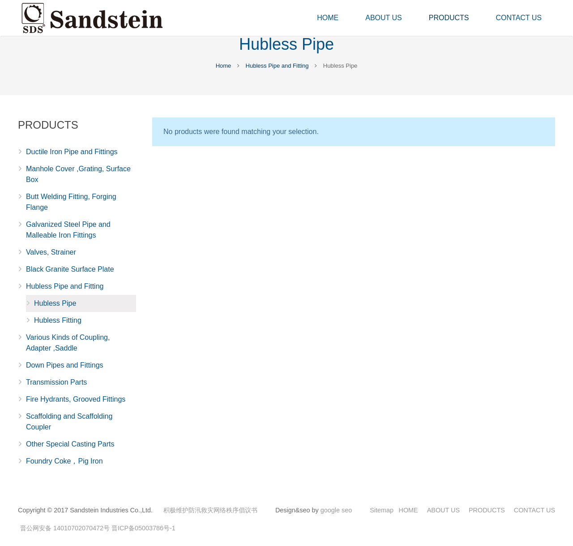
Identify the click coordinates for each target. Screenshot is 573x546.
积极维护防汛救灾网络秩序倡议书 (210, 510)
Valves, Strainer (51, 252)
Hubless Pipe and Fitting (277, 65)
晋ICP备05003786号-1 (143, 528)
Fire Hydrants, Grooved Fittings (75, 399)
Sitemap (381, 510)
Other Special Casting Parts (70, 444)
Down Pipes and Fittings (64, 365)
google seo (336, 510)
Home (223, 65)
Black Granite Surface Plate (70, 269)
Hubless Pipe (55, 303)
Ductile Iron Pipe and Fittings (72, 152)
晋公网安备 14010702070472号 (65, 528)
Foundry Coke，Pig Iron (64, 461)
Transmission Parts (56, 382)
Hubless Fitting (57, 320)
